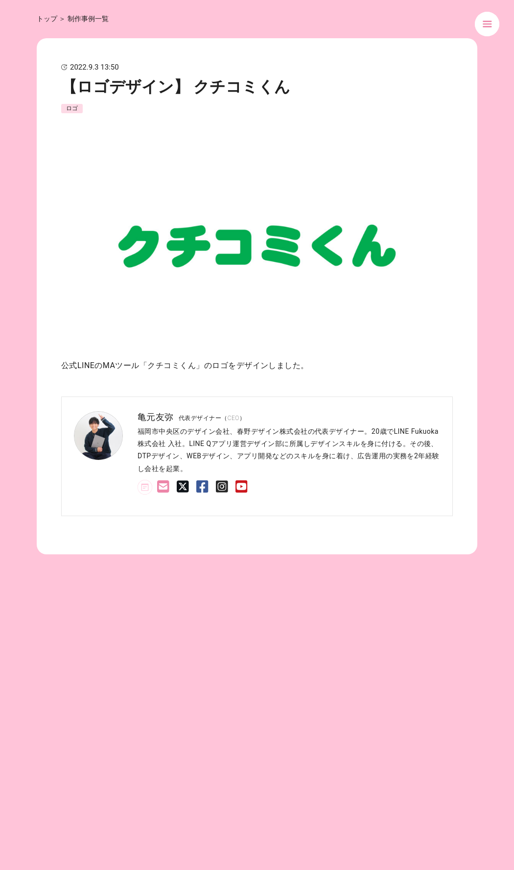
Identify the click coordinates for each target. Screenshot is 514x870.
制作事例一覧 (88, 19)
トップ (47, 19)
